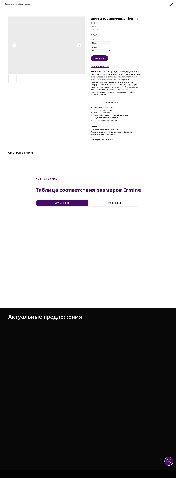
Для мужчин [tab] (62, 203)
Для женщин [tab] (114, 203)
